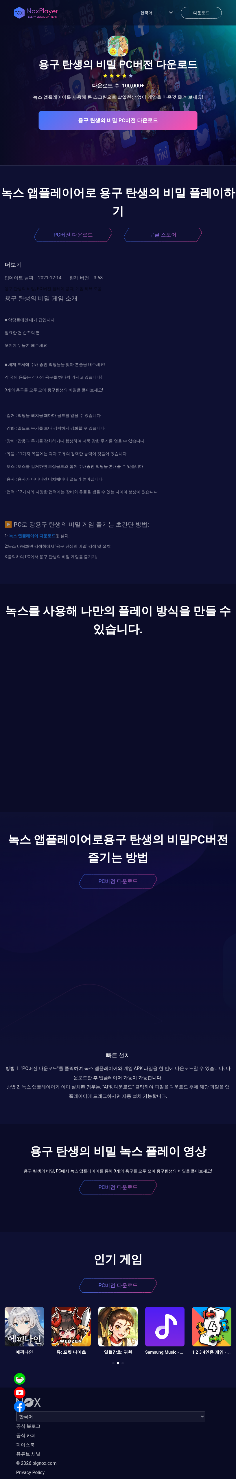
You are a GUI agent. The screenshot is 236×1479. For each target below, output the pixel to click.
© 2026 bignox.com (36, 1463)
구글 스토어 (162, 235)
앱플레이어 (27, 536)
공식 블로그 (28, 1426)
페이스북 (25, 1444)
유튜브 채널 (28, 1454)
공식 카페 (26, 1435)
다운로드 (46, 536)
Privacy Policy (30, 1472)
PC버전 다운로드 (73, 235)
